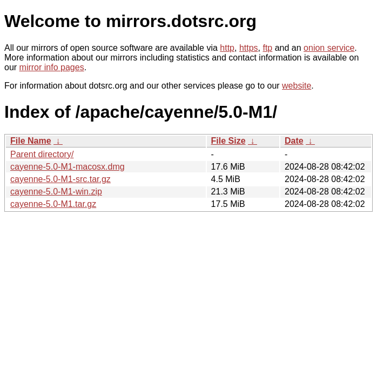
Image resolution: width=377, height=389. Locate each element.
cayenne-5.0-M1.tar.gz (53, 204)
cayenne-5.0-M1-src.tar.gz (60, 179)
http (227, 47)
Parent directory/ (41, 154)
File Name (30, 140)
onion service (329, 47)
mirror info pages (51, 67)
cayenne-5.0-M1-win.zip (56, 191)
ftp (267, 47)
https (248, 47)
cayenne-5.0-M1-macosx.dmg (67, 166)
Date (294, 140)
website (296, 85)
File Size (228, 140)
